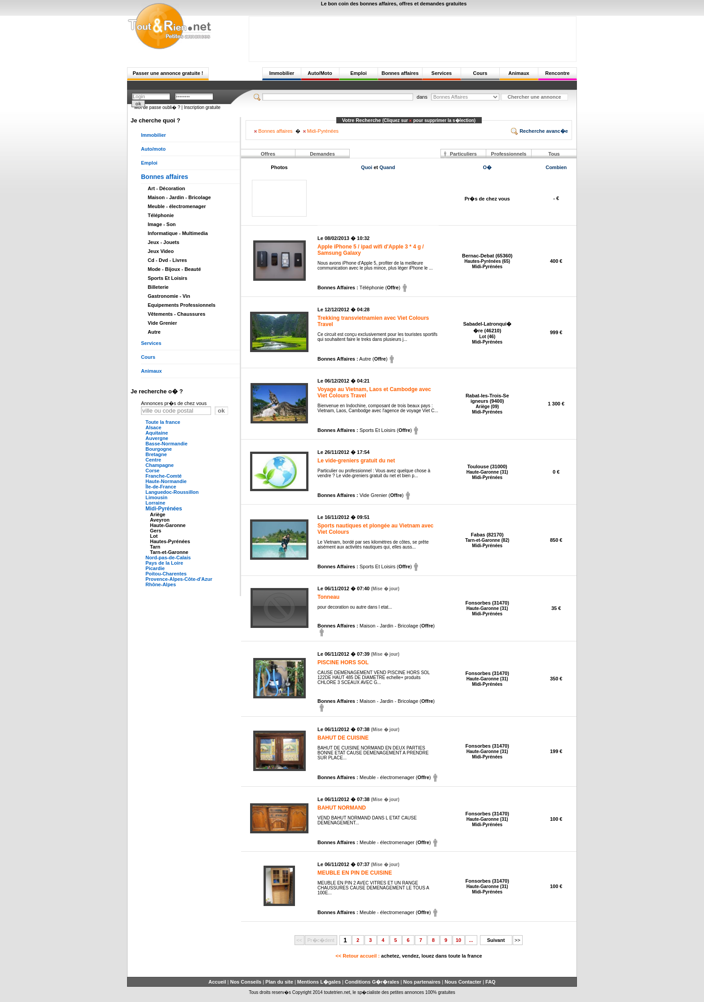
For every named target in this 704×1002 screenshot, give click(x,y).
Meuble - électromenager (177, 206)
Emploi (358, 73)
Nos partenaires (421, 982)
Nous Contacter (462, 982)
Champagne (159, 465)
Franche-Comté (163, 476)
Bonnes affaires (400, 73)
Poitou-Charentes (166, 573)
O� (487, 167)
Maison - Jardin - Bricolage (179, 197)
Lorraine (155, 502)
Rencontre (557, 73)
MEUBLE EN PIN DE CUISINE (354, 873)
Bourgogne (158, 449)
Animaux (518, 73)
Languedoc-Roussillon (172, 492)
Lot (154, 536)
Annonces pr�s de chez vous (174, 403)
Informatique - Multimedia (178, 233)
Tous (553, 154)
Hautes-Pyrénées (170, 541)
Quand (387, 167)
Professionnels (509, 154)
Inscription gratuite (202, 107)
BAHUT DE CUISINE (343, 738)
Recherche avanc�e (539, 131)
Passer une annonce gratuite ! (167, 73)
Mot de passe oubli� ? (157, 107)
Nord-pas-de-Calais (168, 557)
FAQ (490, 982)
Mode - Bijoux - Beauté (174, 269)
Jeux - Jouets (163, 242)
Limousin (156, 497)
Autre (154, 332)
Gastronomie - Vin (169, 296)
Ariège (157, 514)
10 (458, 940)
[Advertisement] (412, 37)
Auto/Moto (320, 73)
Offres (268, 154)
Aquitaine (156, 433)
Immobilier (282, 73)
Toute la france (162, 422)
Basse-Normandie (166, 443)
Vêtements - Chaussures (176, 314)
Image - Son (162, 224)
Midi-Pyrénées (163, 508)
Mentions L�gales (319, 982)
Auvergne (156, 438)
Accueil (217, 982)
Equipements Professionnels (182, 305)
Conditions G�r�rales (372, 982)
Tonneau (328, 597)
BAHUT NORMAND (341, 808)
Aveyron (160, 520)
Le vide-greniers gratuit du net (356, 460)
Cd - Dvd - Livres (167, 260)
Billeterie (158, 287)
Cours (480, 73)
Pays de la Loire (164, 563)
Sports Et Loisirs (167, 278)
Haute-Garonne (167, 525)
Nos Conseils (245, 982)
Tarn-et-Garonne (169, 552)
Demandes (322, 154)
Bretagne (156, 454)
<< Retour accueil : (408, 955)
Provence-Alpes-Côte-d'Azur (178, 579)
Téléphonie (161, 215)
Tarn (155, 546)
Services (441, 73)
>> (517, 940)
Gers (155, 530)
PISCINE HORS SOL (343, 662)
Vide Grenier (162, 323)
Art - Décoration (166, 188)
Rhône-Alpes (160, 584)
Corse (152, 470)
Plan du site (279, 982)
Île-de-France (160, 486)
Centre (153, 459)
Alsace (153, 427)
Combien (556, 167)
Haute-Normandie (166, 481)
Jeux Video (161, 251)
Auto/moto (153, 149)
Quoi (366, 167)
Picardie (155, 568)
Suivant (496, 940)
